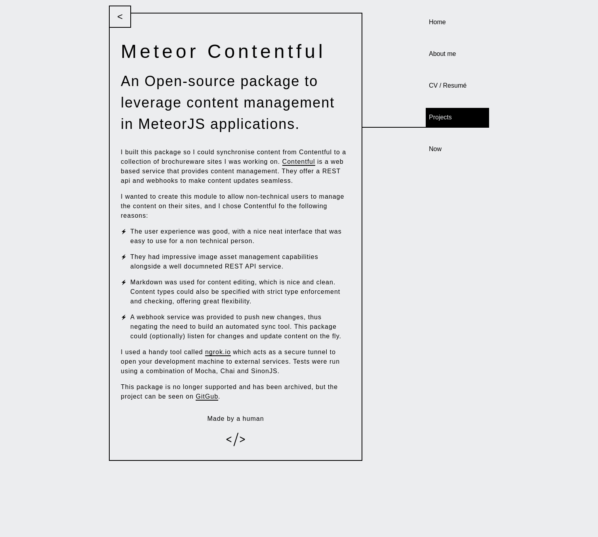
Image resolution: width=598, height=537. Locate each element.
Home (437, 22)
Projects (440, 117)
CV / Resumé (448, 85)
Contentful (298, 161)
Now (435, 149)
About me (442, 53)
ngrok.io (218, 352)
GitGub (207, 396)
